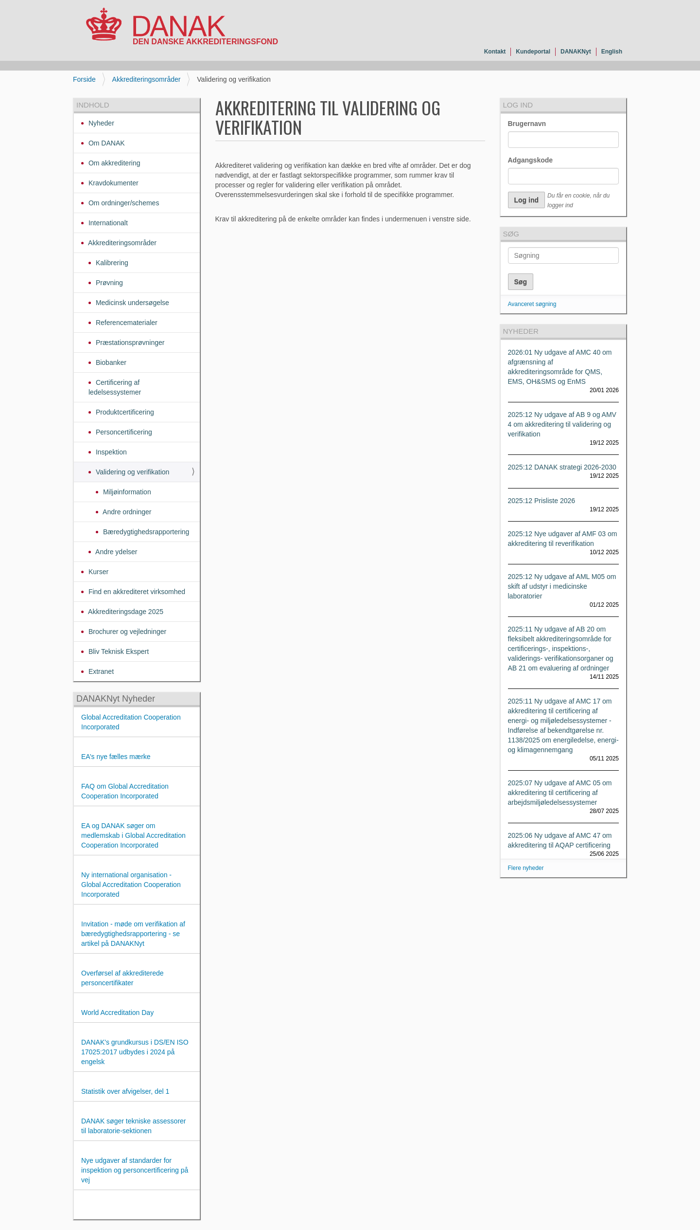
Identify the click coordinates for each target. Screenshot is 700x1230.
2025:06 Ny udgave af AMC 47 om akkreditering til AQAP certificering (560, 840)
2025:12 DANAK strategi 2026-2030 (562, 467)
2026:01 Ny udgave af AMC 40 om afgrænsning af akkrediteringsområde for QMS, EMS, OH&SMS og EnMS (560, 366)
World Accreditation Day (117, 1012)
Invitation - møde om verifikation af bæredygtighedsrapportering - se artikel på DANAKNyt (133, 933)
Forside (84, 79)
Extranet (100, 671)
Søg (511, 234)
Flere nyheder (526, 868)
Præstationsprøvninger (129, 342)
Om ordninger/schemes (123, 203)
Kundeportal (533, 51)
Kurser (97, 572)
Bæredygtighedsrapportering (145, 532)
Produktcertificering (124, 412)
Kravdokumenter (113, 183)
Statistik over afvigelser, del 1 (125, 1091)
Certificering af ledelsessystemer (114, 387)
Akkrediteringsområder (146, 79)
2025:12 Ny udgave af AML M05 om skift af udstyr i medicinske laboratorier (562, 586)
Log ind (518, 105)
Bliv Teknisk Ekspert (118, 651)
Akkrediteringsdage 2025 (125, 611)
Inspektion (110, 452)
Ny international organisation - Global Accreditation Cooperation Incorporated (131, 884)
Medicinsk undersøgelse (131, 303)
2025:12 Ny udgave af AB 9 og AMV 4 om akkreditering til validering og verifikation (562, 424)
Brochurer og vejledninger (126, 631)
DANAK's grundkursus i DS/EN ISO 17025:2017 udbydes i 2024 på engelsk (135, 1052)
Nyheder (100, 123)
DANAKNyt (575, 51)
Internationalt (107, 223)
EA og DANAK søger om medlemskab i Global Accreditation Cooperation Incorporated (133, 835)
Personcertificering (123, 432)
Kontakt (495, 51)
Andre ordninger (126, 512)
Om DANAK (106, 143)
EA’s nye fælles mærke (116, 756)
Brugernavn (527, 123)
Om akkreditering (113, 163)
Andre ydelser (116, 552)
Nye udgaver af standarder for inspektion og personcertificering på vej (134, 1170)
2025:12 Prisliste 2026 (542, 501)
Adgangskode (530, 160)
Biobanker (110, 362)
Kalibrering (111, 263)
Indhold (92, 105)
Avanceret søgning (532, 304)
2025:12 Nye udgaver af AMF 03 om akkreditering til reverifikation (562, 538)
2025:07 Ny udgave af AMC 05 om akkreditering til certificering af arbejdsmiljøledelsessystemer (560, 792)
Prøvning (108, 283)
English (611, 51)
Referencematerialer (126, 322)
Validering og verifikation (131, 472)
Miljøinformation (126, 492)
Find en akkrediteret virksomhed (136, 592)
